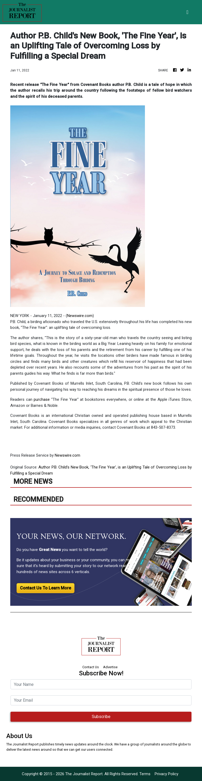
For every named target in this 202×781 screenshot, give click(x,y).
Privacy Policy (166, 774)
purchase (42, 399)
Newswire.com (80, 315)
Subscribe (101, 716)
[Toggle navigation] (187, 12)
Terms (144, 774)
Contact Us (90, 667)
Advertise (110, 667)
